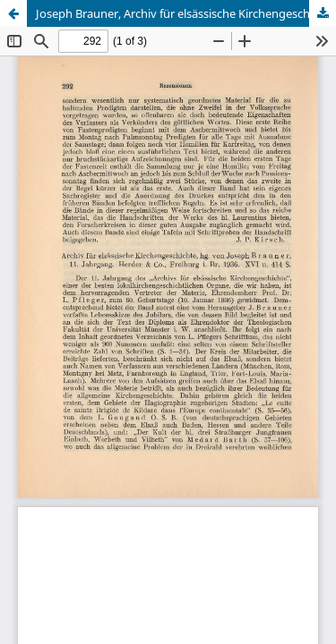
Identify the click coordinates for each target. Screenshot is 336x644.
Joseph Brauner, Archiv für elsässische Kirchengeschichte (186, 13)
